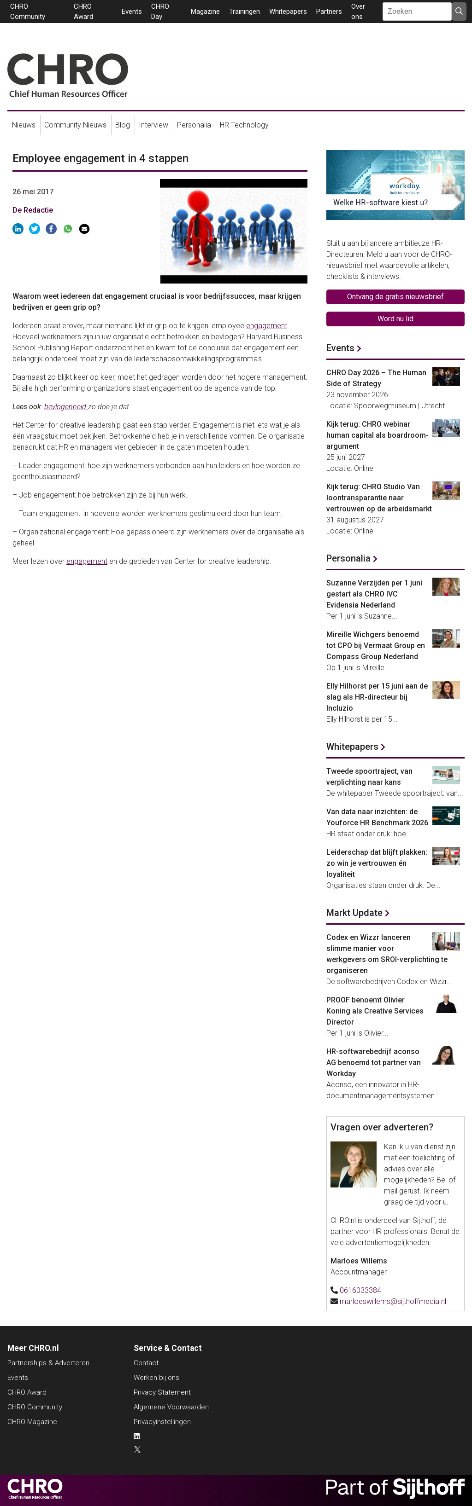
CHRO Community (34, 1407)
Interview (153, 125)
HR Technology (244, 125)
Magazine (205, 11)
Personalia (194, 125)
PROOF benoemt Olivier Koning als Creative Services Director (375, 1011)
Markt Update (354, 912)
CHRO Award (27, 1392)
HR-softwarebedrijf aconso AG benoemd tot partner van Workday (373, 1062)
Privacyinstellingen (162, 1422)
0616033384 (360, 1290)
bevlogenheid (66, 406)
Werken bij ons (156, 1377)
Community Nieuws (75, 125)
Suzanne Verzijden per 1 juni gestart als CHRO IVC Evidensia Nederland (374, 594)
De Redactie (32, 210)
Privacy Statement (162, 1392)
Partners (329, 11)
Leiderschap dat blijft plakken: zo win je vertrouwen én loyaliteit (376, 863)
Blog (122, 125)
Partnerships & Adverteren (48, 1363)
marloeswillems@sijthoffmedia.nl (393, 1301)
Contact (146, 1363)
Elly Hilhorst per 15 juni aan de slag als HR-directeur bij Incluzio (377, 697)
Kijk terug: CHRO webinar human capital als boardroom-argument (377, 435)
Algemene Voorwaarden (171, 1407)
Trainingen (244, 11)
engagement (266, 325)
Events (132, 11)
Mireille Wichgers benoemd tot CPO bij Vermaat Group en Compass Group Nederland (375, 645)
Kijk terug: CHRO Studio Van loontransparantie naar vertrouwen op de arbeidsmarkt (379, 497)
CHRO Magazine (32, 1422)
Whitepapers (288, 11)
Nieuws (23, 125)
